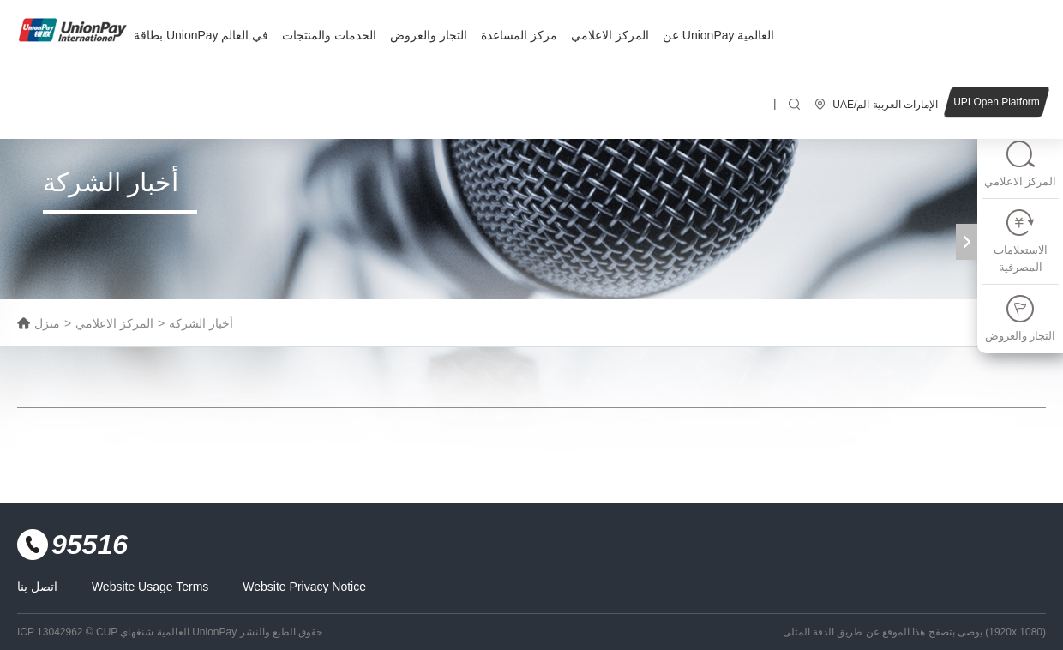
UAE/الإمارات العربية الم (885, 105)
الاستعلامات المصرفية (1021, 241)
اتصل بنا (37, 586)
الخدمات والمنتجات (329, 35)
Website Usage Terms (150, 586)
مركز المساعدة (519, 35)
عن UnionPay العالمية (718, 35)
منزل (47, 323)
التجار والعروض (428, 35)
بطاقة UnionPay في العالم (201, 35)
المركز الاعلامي (610, 35)
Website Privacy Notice (304, 586)
